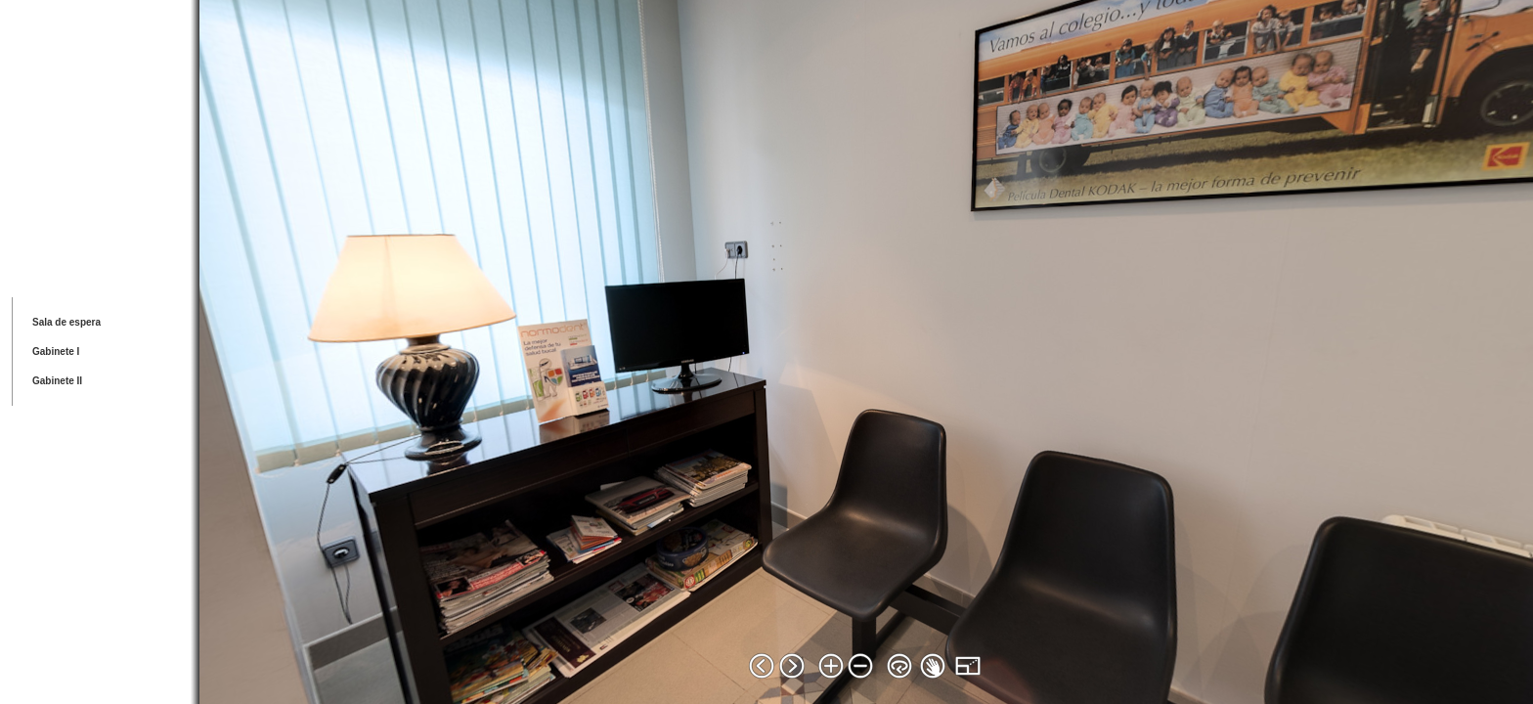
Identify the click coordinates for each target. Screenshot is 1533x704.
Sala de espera (66, 322)
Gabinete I (55, 351)
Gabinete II (57, 380)
